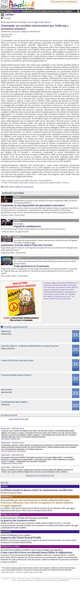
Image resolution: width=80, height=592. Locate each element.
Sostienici (72, 1)
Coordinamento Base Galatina (14, 402)
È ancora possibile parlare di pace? (16, 375)
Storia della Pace (10, 514)
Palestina (6, 531)
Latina (9, 14)
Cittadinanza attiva (29, 11)
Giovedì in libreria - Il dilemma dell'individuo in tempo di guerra (29, 346)
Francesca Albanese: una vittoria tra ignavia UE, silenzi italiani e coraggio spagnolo (37, 504)
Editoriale (6, 497)
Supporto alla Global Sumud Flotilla (21, 537)
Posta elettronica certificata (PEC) (58, 580)
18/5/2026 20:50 (18, 467)
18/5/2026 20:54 (18, 443)
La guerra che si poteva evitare (18, 520)
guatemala (28, 187)
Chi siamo (55, 1)
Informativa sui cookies (25, 580)
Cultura (9, 11)
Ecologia (42, 11)
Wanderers (6, 331)
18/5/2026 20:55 (18, 428)
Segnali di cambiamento (27, 226)
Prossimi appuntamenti (15, 326)
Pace (3, 11)
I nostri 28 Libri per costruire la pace (17, 360)
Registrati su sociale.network (40, 475)
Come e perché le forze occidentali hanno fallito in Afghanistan (36, 552)
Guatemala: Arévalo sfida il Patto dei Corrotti (26, 245)
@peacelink (5, 428)
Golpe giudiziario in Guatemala (31, 266)
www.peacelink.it (45, 180)
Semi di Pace (6, 389)
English (68, 11)
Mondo (17, 11)
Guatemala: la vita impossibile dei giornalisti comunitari (33, 205)
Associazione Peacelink (19, 419)
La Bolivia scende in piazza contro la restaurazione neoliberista (37, 490)
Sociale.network (9, 415)
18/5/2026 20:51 (18, 455)
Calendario (52, 11)
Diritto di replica (40, 580)
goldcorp (19, 187)
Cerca (63, 1)
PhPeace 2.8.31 (61, 579)
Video (61, 11)
